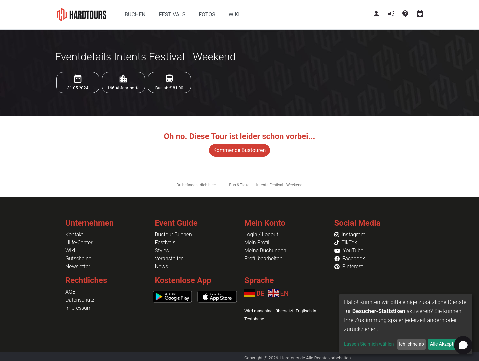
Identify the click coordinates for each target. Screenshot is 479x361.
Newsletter (77, 266)
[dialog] (405, 324)
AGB (70, 292)
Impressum (78, 308)
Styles (162, 250)
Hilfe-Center (79, 242)
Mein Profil (256, 242)
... (222, 185)
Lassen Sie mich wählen (369, 344)
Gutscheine (78, 258)
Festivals (165, 242)
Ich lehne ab (411, 344)
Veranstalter (169, 258)
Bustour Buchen (173, 234)
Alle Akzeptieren (446, 344)
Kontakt (74, 234)
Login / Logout (261, 234)
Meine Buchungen (265, 250)
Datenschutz (79, 300)
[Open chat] (463, 345)
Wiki (70, 250)
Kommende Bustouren (239, 150)
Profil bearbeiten (263, 258)
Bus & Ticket (240, 185)
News (161, 266)
